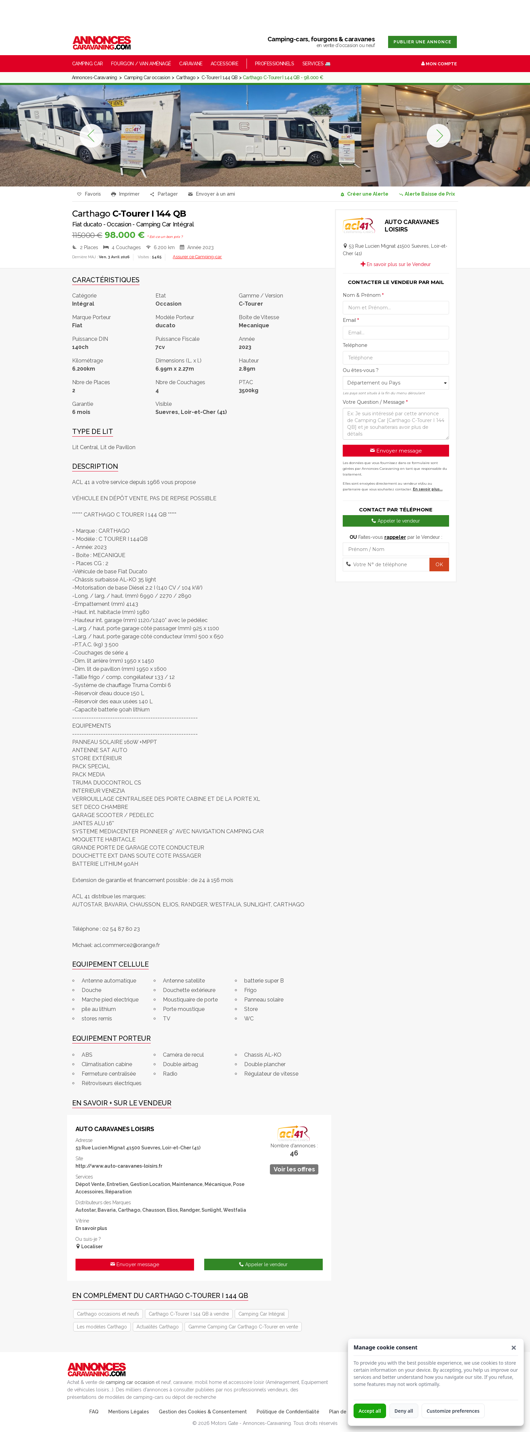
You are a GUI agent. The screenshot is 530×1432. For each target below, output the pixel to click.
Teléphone (355, 345)
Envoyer (211, 194)
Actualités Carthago (157, 1326)
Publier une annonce (422, 42)
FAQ (94, 1411)
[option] (271, 135)
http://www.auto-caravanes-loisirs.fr (119, 1166)
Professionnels (274, 63)
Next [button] (438, 136)
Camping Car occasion (147, 77)
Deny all (404, 1411)
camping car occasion (130, 1382)
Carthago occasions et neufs (108, 1314)
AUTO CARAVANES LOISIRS (115, 1128)
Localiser (89, 1246)
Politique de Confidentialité (288, 1411)
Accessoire (224, 63)
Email (351, 320)
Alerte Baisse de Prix (427, 194)
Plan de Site (343, 1411)
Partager (164, 194)
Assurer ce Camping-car (197, 256)
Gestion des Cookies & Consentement (203, 1411)
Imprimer (125, 194)
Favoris (89, 194)
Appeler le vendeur (263, 1264)
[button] (513, 1347)
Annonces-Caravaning (94, 77)
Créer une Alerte (364, 194)
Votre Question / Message (375, 402)
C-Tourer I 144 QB (220, 77)
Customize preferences (453, 1411)
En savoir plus (91, 1228)
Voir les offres (294, 1169)
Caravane (191, 63)
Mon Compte (439, 63)
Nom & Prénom (363, 295)
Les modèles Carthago (102, 1326)
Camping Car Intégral (261, 1314)
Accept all (370, 1411)
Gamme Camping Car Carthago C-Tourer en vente (243, 1326)
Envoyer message (134, 1264)
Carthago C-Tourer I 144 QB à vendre (189, 1314)
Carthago (185, 77)
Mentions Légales (128, 1411)
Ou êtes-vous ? (361, 370)
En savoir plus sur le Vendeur (396, 264)
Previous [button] (91, 136)
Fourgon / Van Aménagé (141, 63)
